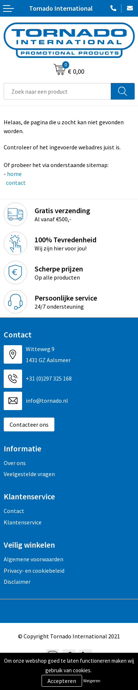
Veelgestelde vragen (29, 474)
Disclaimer (17, 581)
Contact (14, 510)
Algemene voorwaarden (33, 559)
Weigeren (91, 680)
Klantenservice (23, 522)
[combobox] (57, 91)
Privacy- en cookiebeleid (34, 570)
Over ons (15, 463)
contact (15, 182)
